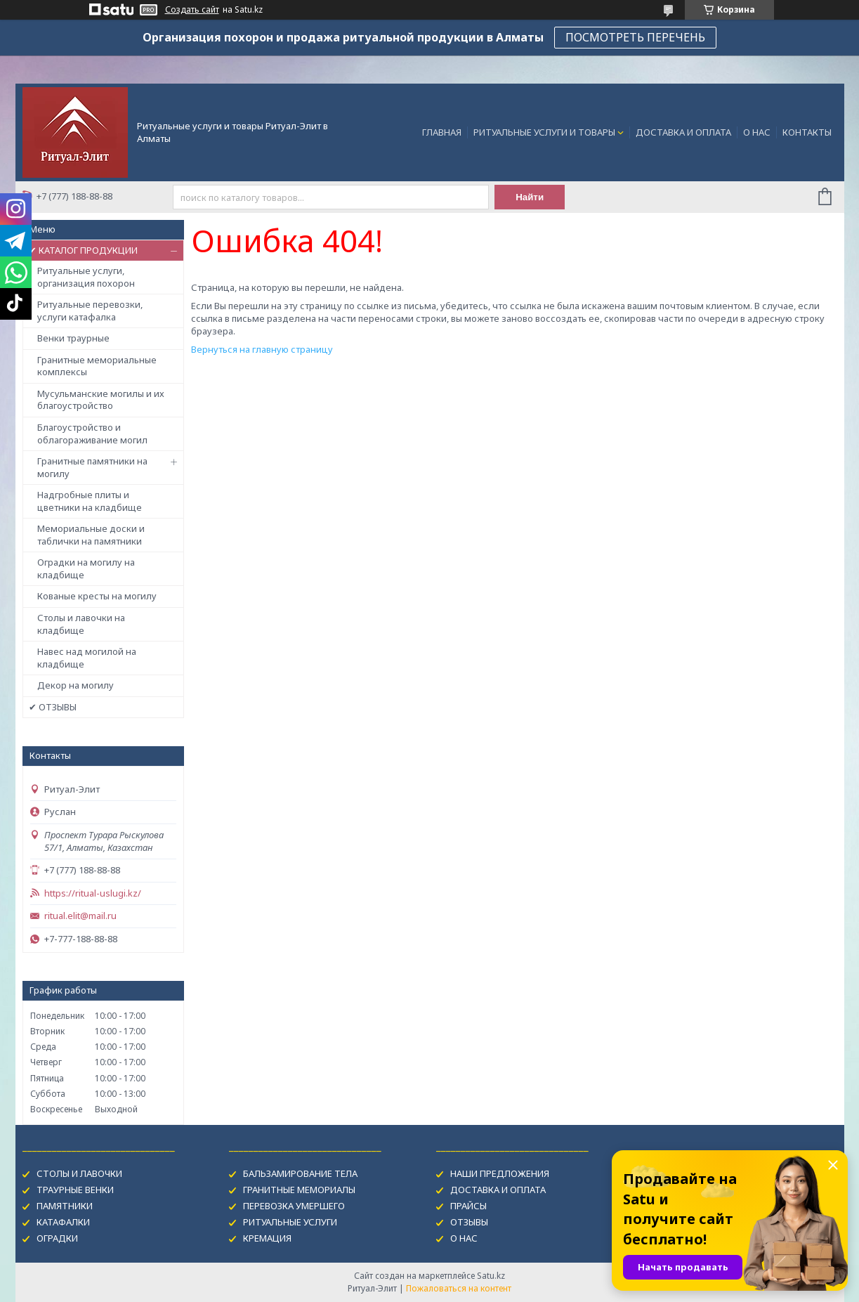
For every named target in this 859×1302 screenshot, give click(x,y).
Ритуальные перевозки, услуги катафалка (90, 310)
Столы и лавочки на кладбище (81, 624)
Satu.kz (491, 1276)
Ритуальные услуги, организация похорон (86, 276)
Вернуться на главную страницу (262, 349)
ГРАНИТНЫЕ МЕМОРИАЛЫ (299, 1189)
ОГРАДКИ (57, 1238)
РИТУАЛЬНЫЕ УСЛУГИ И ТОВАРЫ (544, 132)
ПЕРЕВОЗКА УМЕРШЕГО (294, 1205)
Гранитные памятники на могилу (92, 467)
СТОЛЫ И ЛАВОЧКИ (79, 1173)
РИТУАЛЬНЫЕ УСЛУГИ (290, 1222)
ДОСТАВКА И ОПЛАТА (683, 132)
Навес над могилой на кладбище (86, 657)
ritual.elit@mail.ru (80, 916)
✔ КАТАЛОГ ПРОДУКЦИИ (83, 250)
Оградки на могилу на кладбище (86, 568)
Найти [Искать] (530, 197)
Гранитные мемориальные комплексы (97, 366)
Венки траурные (73, 338)
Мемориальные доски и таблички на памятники (91, 534)
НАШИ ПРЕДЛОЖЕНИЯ (499, 1173)
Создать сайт (192, 10)
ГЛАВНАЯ (441, 132)
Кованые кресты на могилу (97, 596)
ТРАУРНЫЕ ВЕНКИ (75, 1189)
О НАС (757, 132)
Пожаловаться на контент (458, 1288)
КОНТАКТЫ (807, 132)
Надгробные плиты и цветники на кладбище (89, 501)
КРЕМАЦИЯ (267, 1238)
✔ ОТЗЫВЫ (53, 707)
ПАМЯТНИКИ (65, 1205)
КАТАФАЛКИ (63, 1222)
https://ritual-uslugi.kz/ (92, 893)
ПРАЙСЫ (468, 1205)
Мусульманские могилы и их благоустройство (100, 399)
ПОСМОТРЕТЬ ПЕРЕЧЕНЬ (635, 37)
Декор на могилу (75, 685)
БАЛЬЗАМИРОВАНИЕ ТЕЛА (300, 1173)
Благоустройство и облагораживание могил (92, 433)
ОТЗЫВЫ (469, 1222)
